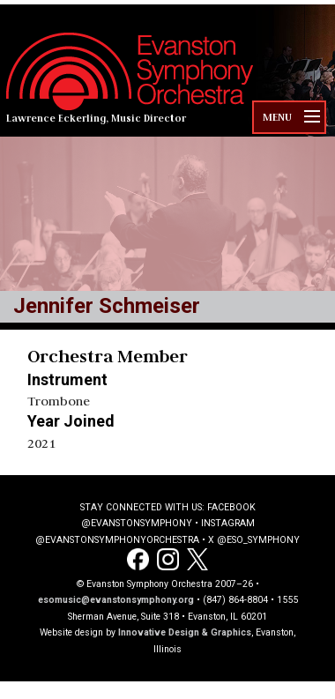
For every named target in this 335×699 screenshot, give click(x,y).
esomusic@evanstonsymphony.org (116, 600)
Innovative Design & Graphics (184, 632)
